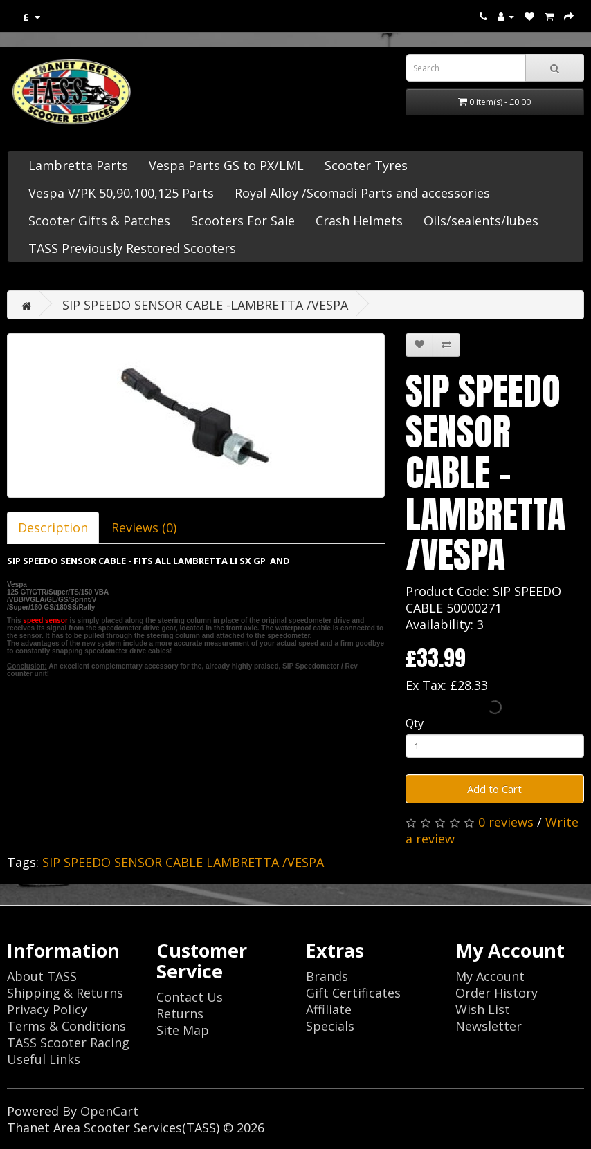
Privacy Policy (47, 1009)
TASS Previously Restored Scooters (132, 248)
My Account (490, 976)
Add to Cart (494, 789)
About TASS (42, 976)
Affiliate (329, 1009)
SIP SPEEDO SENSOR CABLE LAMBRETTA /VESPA (183, 862)
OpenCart (109, 1111)
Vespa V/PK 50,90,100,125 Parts (121, 193)
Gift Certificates (353, 992)
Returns (179, 1013)
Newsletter (488, 1026)
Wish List (482, 1009)
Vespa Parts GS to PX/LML (226, 165)
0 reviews (506, 822)
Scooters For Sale (243, 220)
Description (53, 527)
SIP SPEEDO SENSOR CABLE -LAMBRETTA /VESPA (205, 305)
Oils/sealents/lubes (481, 220)
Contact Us (189, 997)
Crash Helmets (359, 220)
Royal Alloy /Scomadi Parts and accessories (362, 193)
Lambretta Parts (78, 165)
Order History (496, 992)
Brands (327, 976)
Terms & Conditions (66, 1026)
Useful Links (43, 1059)
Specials (330, 1026)
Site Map (182, 1030)
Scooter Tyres (366, 165)
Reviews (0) (143, 527)
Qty (415, 723)
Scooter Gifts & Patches (99, 220)
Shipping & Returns (65, 992)
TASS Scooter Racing (68, 1042)
